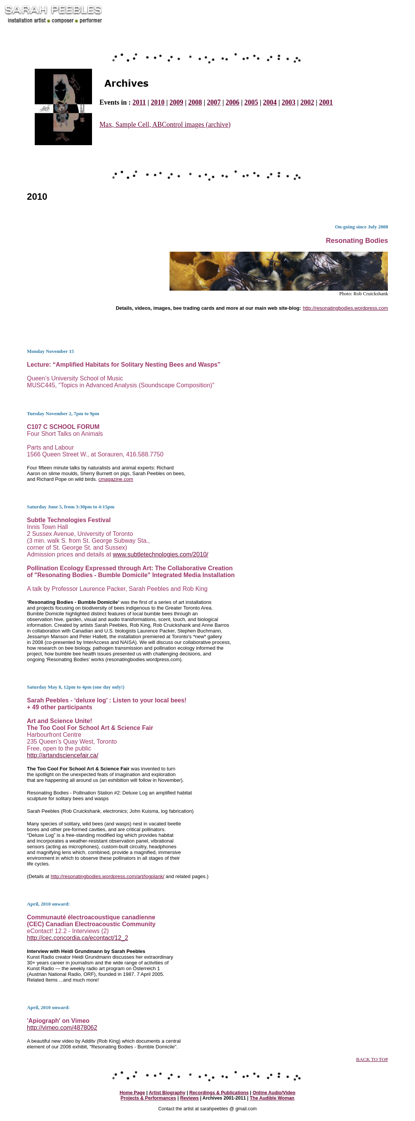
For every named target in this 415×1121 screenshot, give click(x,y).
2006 (232, 102)
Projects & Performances (148, 1098)
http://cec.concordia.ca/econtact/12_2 (77, 938)
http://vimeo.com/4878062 (62, 1027)
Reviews (189, 1098)
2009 (176, 102)
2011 (139, 102)
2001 (326, 102)
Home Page (132, 1092)
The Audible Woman (272, 1098)
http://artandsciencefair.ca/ (63, 755)
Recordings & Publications (219, 1092)
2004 (270, 102)
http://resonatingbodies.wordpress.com (345, 308)
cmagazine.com (116, 479)
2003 (289, 102)
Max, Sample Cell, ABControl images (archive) (165, 124)
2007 (214, 102)
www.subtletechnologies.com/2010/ (160, 554)
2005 (251, 102)
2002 (307, 102)
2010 (158, 102)
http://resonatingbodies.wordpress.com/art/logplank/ (108, 876)
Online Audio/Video (274, 1092)
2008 (195, 102)
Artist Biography (167, 1092)
